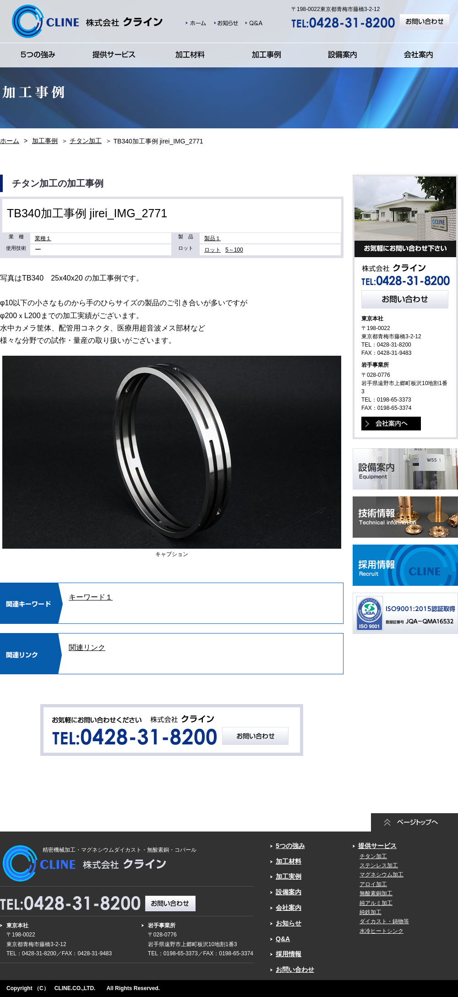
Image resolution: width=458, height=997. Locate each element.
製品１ (212, 238)
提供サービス (377, 845)
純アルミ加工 (376, 903)
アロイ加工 (373, 884)
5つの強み (290, 845)
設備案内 (288, 892)
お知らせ (288, 923)
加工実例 (288, 876)
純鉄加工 (371, 912)
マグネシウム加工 (381, 874)
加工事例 (45, 140)
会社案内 (288, 907)
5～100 (234, 250)
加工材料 (288, 861)
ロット (212, 250)
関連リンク (87, 647)
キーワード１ (91, 597)
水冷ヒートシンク (381, 931)
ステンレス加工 (379, 865)
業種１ (43, 238)
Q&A (283, 938)
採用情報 (288, 954)
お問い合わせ (295, 969)
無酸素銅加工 (376, 893)
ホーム (9, 140)
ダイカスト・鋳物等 (384, 921)
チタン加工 (86, 140)
